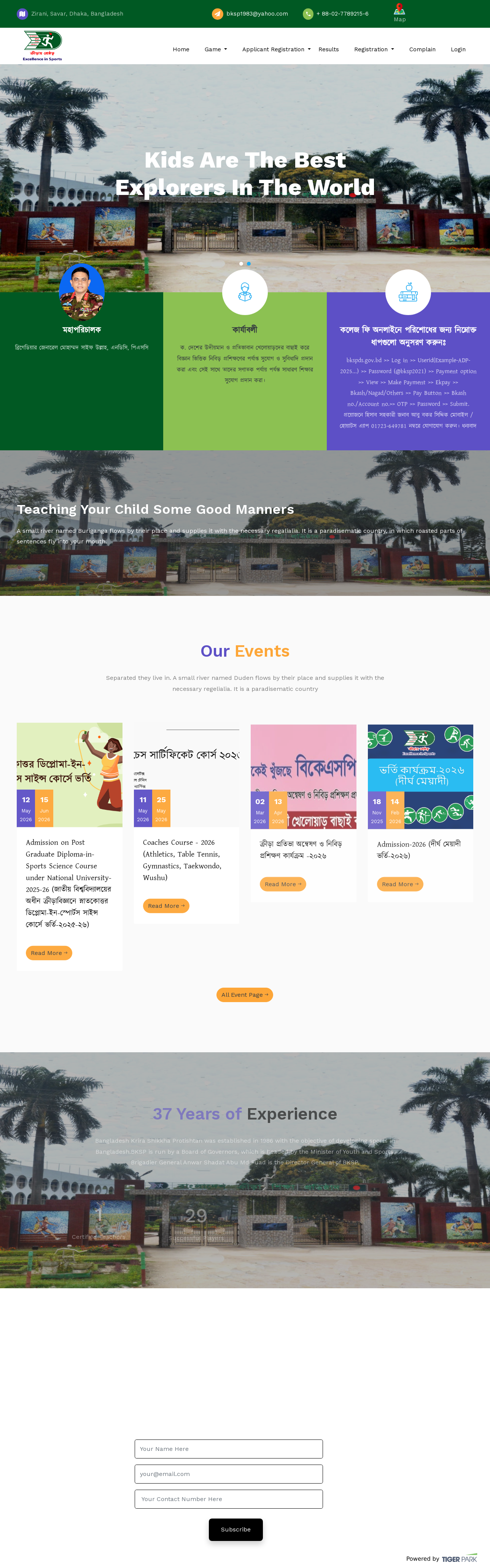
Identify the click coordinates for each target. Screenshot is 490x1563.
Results (328, 49)
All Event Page (244, 994)
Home (181, 49)
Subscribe (236, 1529)
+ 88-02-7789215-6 (343, 13)
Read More (49, 967)
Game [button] (214, 49)
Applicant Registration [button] (274, 49)
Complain (422, 49)
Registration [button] (372, 49)
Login (458, 49)
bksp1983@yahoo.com (257, 13)
